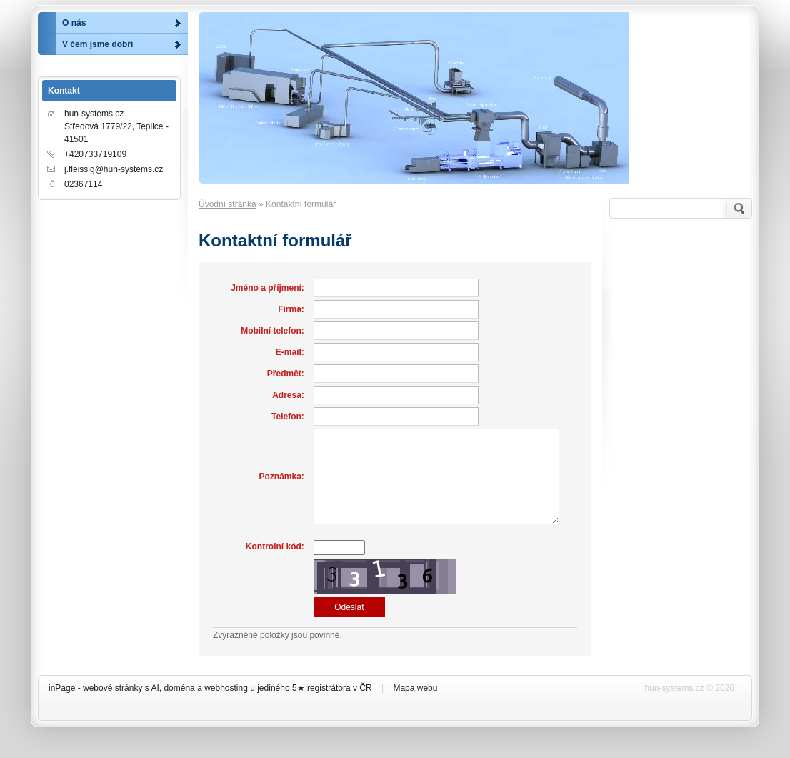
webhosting (226, 688)
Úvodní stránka (227, 204)
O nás (74, 23)
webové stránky (112, 688)
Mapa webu (415, 688)
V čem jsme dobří (97, 44)
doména (179, 688)
